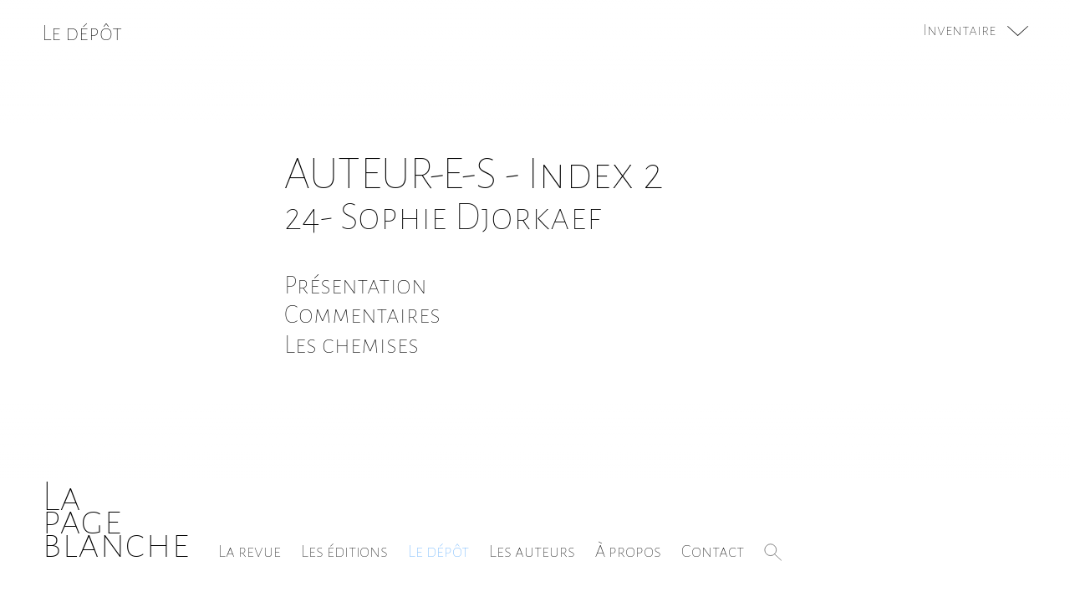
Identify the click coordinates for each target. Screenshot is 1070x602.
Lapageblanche (116, 520)
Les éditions (344, 551)
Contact (712, 551)
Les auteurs (532, 551)
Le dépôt (438, 551)
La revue (249, 551)
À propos (628, 551)
